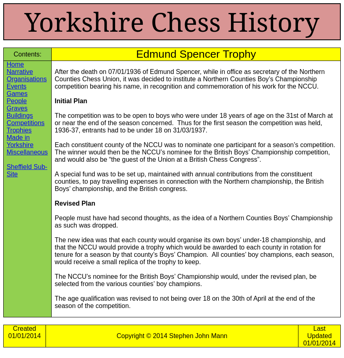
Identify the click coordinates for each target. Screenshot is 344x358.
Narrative (20, 71)
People (17, 101)
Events (16, 86)
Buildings (20, 115)
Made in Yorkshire (20, 141)
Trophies (19, 130)
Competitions (25, 122)
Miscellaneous (27, 152)
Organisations (27, 79)
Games (17, 93)
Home (15, 64)
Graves (17, 108)
